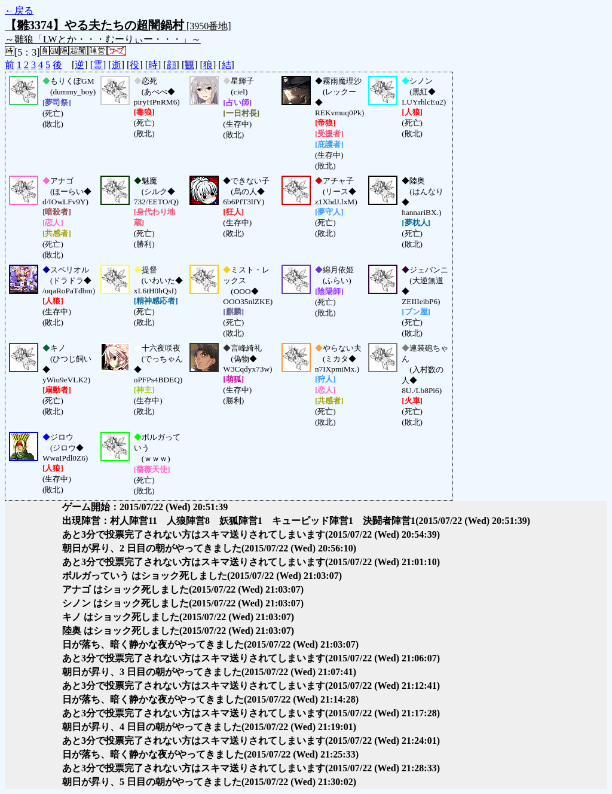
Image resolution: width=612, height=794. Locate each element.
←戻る (19, 10)
